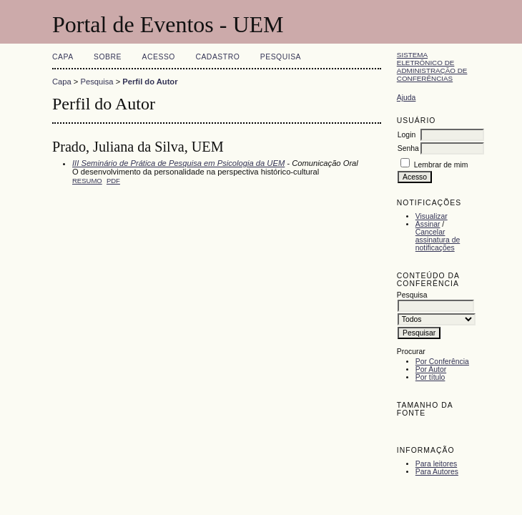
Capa (63, 57)
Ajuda (406, 98)
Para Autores (436, 472)
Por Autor (430, 369)
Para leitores (436, 464)
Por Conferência (442, 362)
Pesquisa (280, 57)
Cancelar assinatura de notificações (437, 240)
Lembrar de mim (441, 165)
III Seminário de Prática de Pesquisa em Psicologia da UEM (178, 163)
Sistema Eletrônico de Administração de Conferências (432, 66)
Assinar (427, 224)
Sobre (108, 57)
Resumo (87, 181)
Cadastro (217, 57)
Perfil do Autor (149, 81)
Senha (408, 148)
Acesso (158, 57)
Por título (430, 377)
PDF (113, 181)
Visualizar (431, 216)
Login (406, 135)
